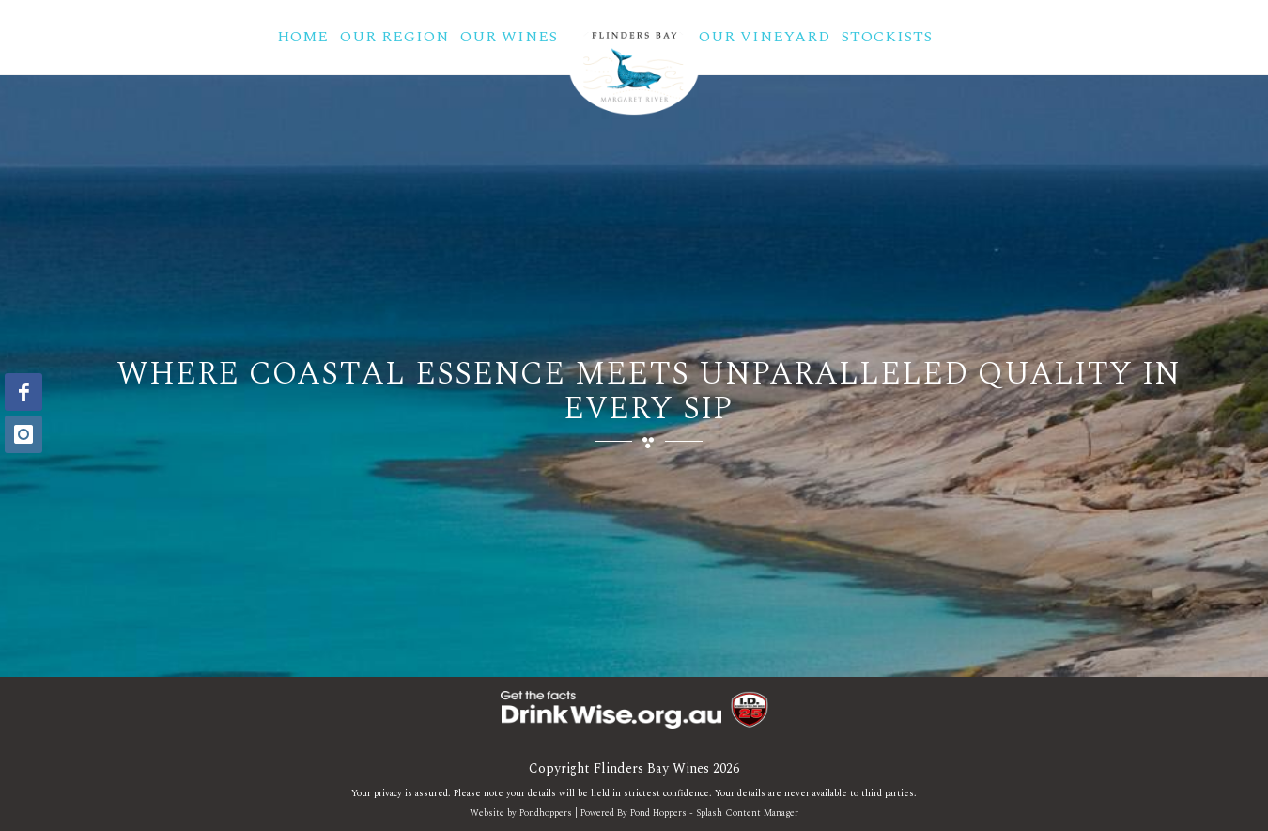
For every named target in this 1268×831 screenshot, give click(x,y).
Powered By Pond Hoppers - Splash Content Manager (689, 813)
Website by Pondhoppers (521, 813)
